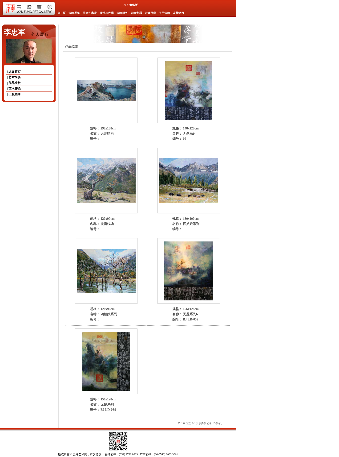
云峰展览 (74, 13)
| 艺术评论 (13, 88)
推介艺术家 (90, 13)
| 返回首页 (13, 71)
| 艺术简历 (13, 77)
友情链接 (178, 13)
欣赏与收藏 (107, 13)
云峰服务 (122, 13)
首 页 (62, 13)
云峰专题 (136, 13)
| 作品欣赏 (13, 83)
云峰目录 (150, 13)
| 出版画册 (13, 94)
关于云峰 (164, 13)
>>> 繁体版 (131, 5)
